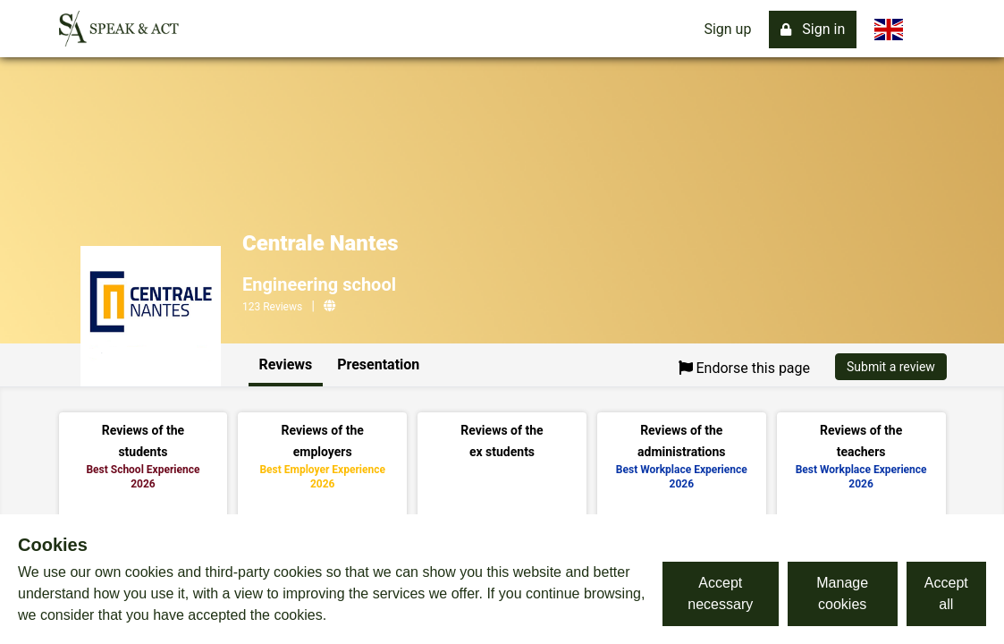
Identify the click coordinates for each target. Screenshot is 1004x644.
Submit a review (891, 367)
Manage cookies (842, 593)
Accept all (946, 593)
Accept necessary (720, 593)
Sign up (727, 29)
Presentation (378, 364)
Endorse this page (745, 368)
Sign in (812, 29)
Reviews (286, 364)
